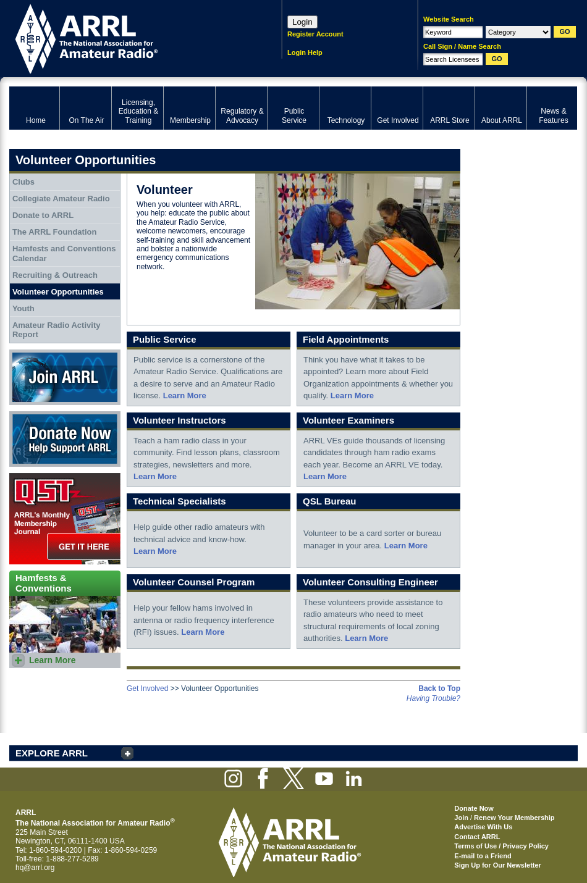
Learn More (184, 395)
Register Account (315, 34)
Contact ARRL (477, 836)
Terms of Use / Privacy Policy (501, 846)
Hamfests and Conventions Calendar (64, 253)
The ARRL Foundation (54, 231)
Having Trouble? (433, 698)
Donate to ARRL (43, 215)
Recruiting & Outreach (55, 275)
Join (461, 817)
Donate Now (64, 439)
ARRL (129, 37)
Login (302, 22)
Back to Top (439, 688)
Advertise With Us (483, 827)
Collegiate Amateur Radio (61, 198)
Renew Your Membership (514, 817)
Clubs (23, 181)
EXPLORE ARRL (51, 753)
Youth (23, 308)
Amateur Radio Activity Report (56, 330)
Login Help (305, 52)
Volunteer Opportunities (58, 291)
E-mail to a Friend (482, 856)
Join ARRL (64, 377)
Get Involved (147, 688)
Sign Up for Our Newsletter (497, 865)
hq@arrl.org (35, 867)
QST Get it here (64, 518)
